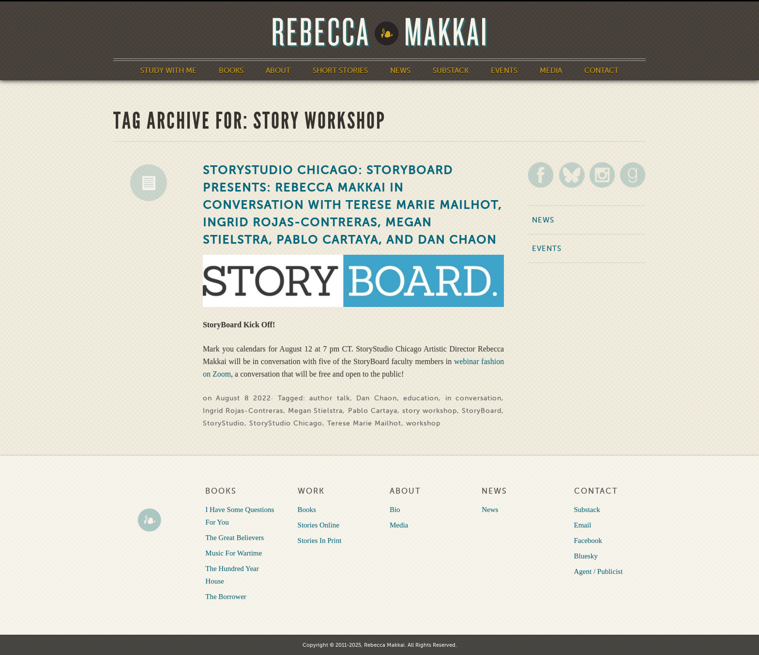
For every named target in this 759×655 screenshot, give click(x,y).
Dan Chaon (376, 398)
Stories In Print (320, 540)
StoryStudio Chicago (285, 423)
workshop (423, 423)
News (400, 70)
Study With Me (168, 70)
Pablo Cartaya (372, 410)
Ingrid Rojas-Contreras (243, 410)
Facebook (588, 540)
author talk (329, 398)
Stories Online (318, 525)
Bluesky (586, 556)
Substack (451, 70)
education (421, 398)
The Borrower (225, 596)
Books (231, 70)
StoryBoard (481, 410)
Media (551, 70)
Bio (395, 509)
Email (583, 525)
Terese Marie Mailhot (364, 423)
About (278, 70)
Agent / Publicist (598, 571)
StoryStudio (223, 423)
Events (504, 70)
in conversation (473, 398)
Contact (601, 70)
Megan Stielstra (315, 410)
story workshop (429, 410)
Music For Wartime (233, 553)
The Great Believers (234, 537)
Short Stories (340, 70)
